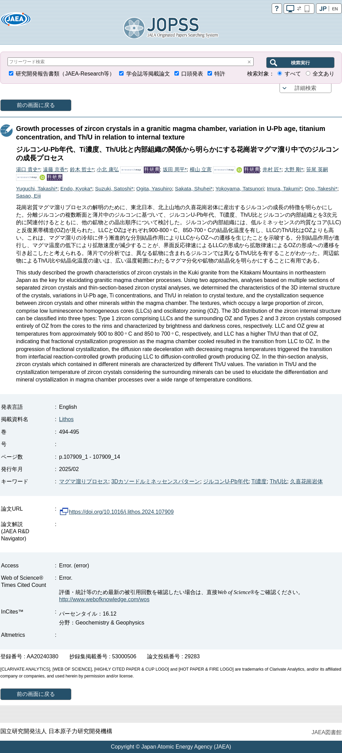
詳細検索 (305, 88)
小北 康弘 (107, 169)
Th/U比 (278, 481)
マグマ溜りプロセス (83, 481)
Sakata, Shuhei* (193, 188)
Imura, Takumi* (284, 188)
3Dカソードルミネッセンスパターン (155, 481)
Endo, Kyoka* (76, 188)
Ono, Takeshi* (321, 188)
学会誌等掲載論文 (148, 74)
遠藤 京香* (55, 169)
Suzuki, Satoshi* (114, 188)
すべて (293, 74)
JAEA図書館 (327, 732)
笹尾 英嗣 (317, 169)
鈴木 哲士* (82, 169)
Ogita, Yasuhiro (154, 188)
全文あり (323, 74)
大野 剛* (293, 169)
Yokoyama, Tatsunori (239, 188)
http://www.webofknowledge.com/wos (104, 599)
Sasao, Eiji (28, 196)
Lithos (66, 419)
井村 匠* (271, 169)
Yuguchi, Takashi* (36, 188)
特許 (219, 74)
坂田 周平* (175, 169)
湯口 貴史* (28, 169)
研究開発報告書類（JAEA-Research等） (65, 74)
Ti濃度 (259, 481)
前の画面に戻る (36, 105)
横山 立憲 (201, 169)
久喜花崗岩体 (306, 481)
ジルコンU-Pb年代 (225, 481)
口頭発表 (192, 74)
